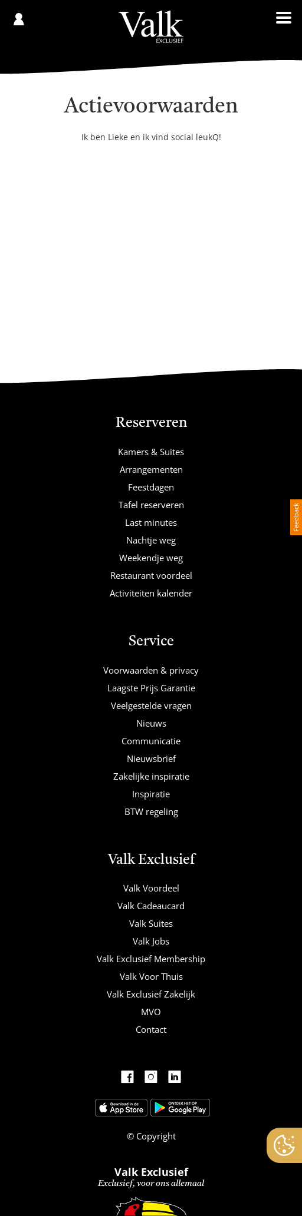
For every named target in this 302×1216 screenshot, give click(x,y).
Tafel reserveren (151, 505)
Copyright (155, 1136)
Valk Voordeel (151, 888)
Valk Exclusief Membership (151, 959)
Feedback (295, 517)
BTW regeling (151, 811)
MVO (151, 1012)
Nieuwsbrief (151, 758)
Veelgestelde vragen (151, 705)
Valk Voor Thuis (151, 976)
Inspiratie (151, 794)
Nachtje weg (151, 540)
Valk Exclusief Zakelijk (151, 994)
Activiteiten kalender (151, 593)
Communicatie (151, 741)
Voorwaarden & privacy (151, 670)
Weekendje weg (151, 558)
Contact (151, 1029)
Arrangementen (151, 469)
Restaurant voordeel (151, 575)
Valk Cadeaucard (151, 906)
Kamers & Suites (151, 452)
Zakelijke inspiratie (151, 776)
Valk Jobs (151, 941)
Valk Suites (151, 923)
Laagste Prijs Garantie (151, 688)
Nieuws (151, 723)
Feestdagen (151, 487)
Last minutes (151, 522)
